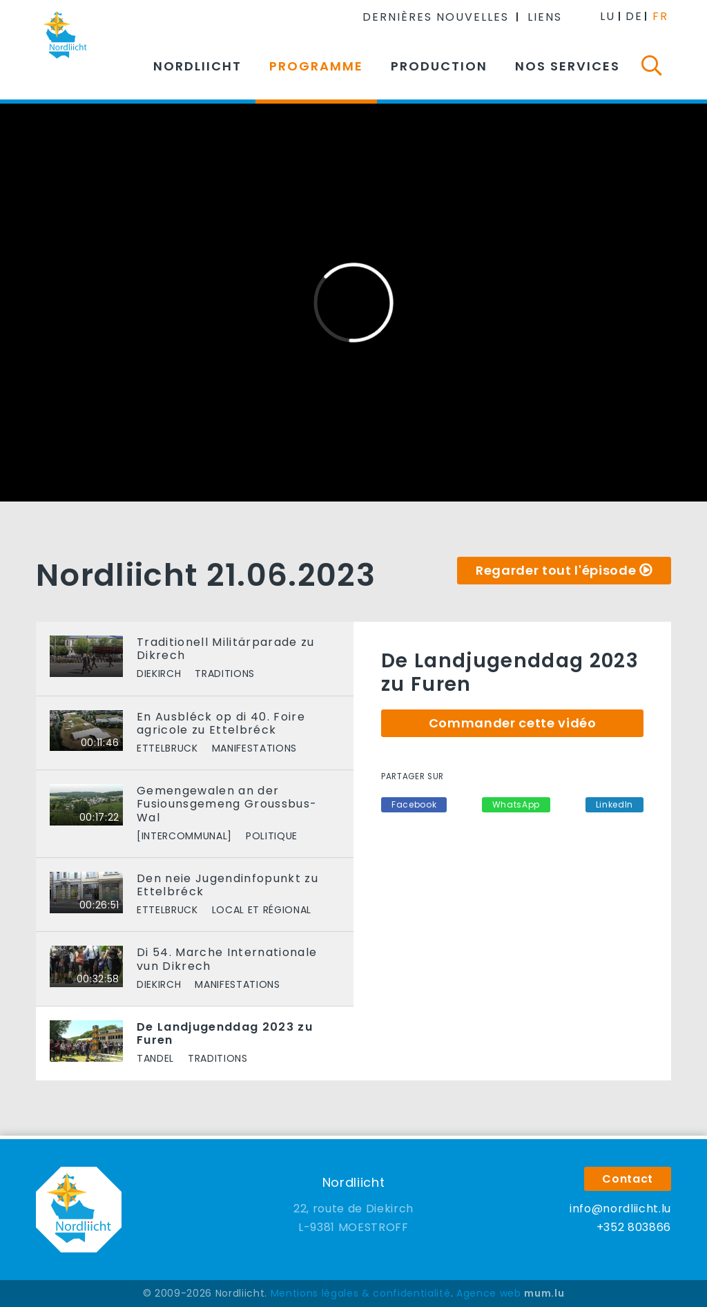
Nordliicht (197, 66)
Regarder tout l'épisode (556, 570)
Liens (544, 17)
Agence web (488, 1293)
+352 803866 (634, 1227)
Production (439, 66)
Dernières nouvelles (435, 17)
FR (660, 16)
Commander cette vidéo (513, 723)
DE (634, 16)
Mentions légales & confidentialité (361, 1293)
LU (607, 16)
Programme (316, 66)
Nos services (567, 66)
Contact (627, 1179)
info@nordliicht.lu (620, 1209)
